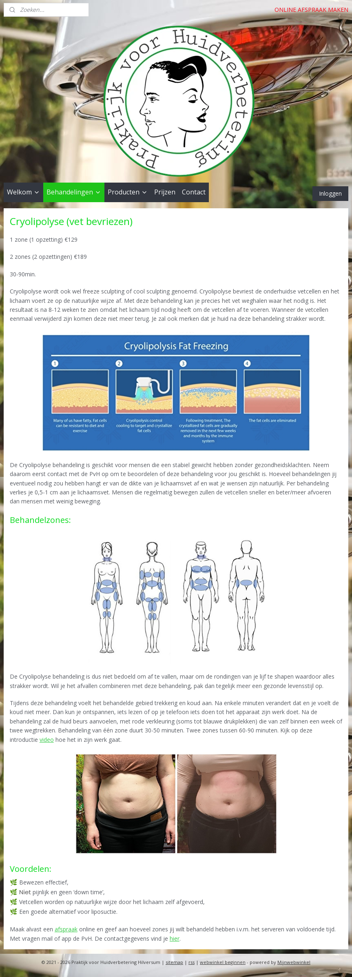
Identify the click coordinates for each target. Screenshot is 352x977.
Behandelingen (73, 191)
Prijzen (164, 191)
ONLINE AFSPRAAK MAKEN (311, 9)
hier (174, 938)
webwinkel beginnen (223, 962)
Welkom (23, 191)
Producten (128, 191)
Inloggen (330, 193)
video (47, 739)
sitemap (174, 962)
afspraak (66, 929)
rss (191, 962)
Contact (194, 191)
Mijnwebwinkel (293, 962)
